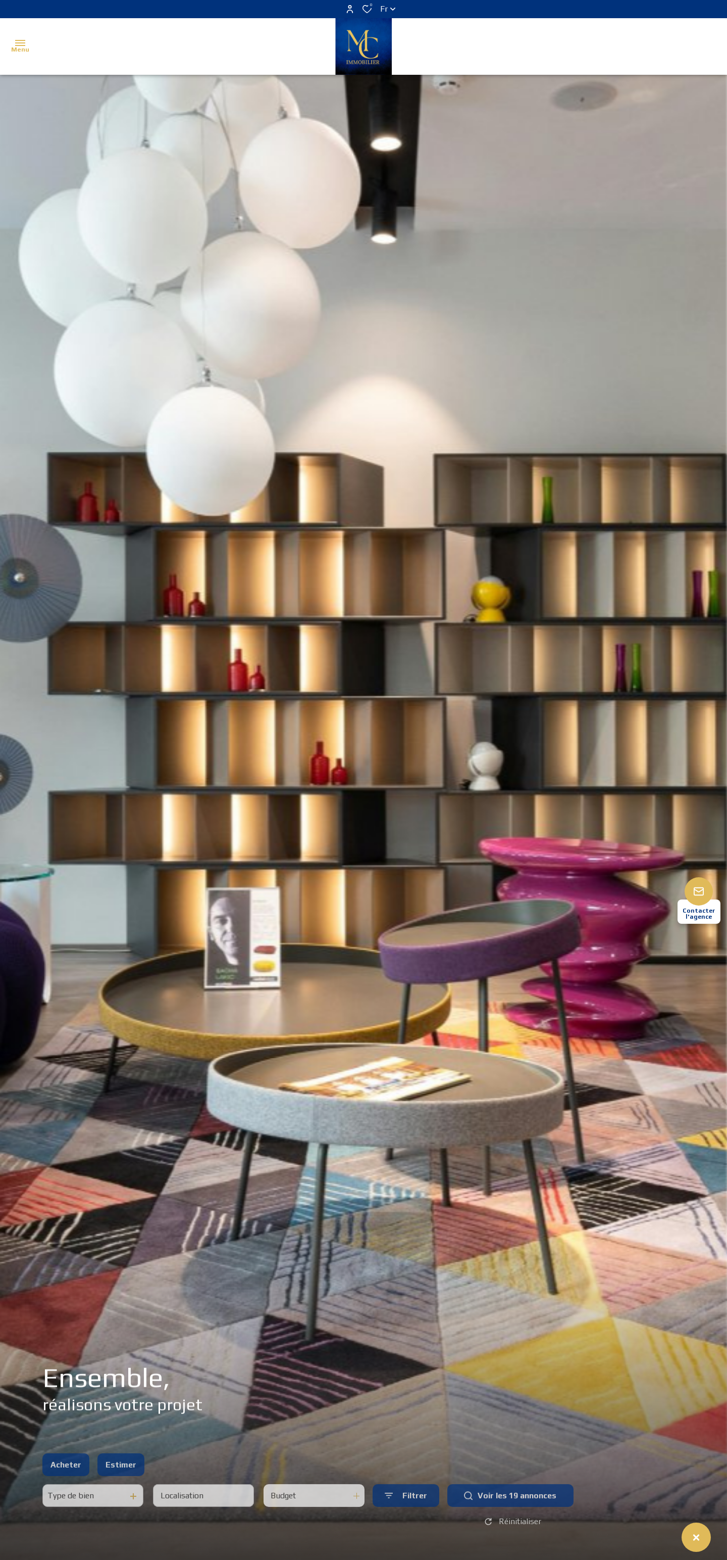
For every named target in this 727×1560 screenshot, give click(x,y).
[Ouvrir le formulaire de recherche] (406, 1519)
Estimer (121, 1488)
